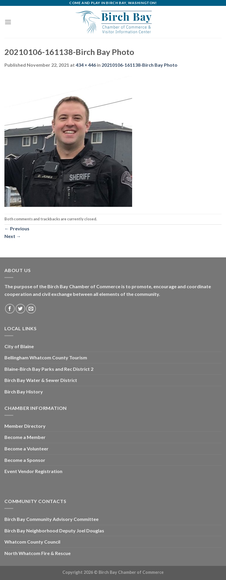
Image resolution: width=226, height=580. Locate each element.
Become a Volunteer (26, 448)
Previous (16, 228)
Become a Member (25, 437)
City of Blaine (19, 346)
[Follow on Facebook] (10, 309)
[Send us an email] (31, 309)
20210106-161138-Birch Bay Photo (139, 65)
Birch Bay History (23, 391)
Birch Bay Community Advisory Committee (51, 519)
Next (12, 236)
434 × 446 (86, 65)
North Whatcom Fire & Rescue (37, 553)
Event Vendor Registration (33, 471)
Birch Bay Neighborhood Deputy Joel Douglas (54, 530)
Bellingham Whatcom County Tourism (45, 357)
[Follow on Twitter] (20, 309)
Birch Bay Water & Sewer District (40, 380)
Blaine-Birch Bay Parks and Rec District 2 (48, 369)
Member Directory (25, 426)
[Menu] (7, 22)
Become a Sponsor (24, 460)
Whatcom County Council (32, 541)
